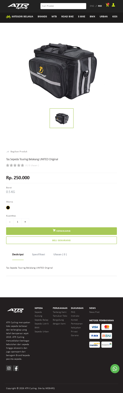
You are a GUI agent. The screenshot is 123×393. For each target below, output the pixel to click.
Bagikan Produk (16, 152)
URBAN (104, 16)
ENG (92, 6)
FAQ (73, 312)
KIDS (115, 16)
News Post (94, 312)
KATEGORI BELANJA (19, 17)
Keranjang (62, 230)
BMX (92, 16)
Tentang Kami (60, 312)
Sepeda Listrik (42, 324)
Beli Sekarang (61, 240)
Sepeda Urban (42, 331)
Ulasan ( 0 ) (60, 254)
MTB (54, 16)
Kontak (74, 320)
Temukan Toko (60, 316)
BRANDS (42, 16)
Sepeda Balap (41, 320)
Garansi (75, 335)
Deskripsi (18, 254)
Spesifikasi (38, 254)
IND (100, 6)
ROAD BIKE (67, 16)
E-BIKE (81, 16)
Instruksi (75, 316)
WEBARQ (50, 388)
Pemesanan (77, 324)
